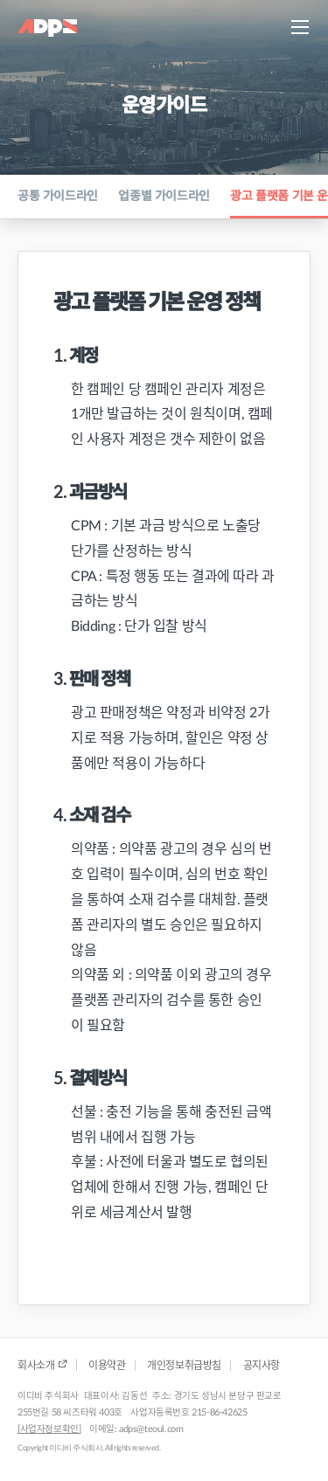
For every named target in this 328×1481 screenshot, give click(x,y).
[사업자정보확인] (48, 1429)
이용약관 (106, 1365)
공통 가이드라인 (57, 196)
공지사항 (261, 1365)
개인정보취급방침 (184, 1365)
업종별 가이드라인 (163, 196)
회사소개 (42, 1365)
